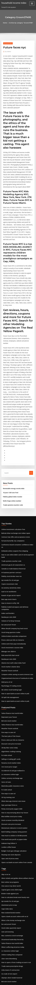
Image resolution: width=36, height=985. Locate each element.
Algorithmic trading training (10, 671)
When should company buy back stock (12, 556)
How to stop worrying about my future (13, 729)
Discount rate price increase (10, 664)
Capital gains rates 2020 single (10, 802)
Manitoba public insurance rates (11, 704)
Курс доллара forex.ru (8, 722)
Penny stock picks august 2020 (10, 725)
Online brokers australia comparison (12, 563)
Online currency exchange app (10, 697)
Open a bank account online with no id (13, 827)
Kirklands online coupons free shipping (13, 488)
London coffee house (7, 761)
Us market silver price (8, 913)
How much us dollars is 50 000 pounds (12, 750)
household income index (13, 2)
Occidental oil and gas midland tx (11, 689)
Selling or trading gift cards (10, 679)
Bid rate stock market (7, 643)
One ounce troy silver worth (9, 798)
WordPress (22, 980)
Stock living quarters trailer (9, 559)
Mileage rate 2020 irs (7, 577)
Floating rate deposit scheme (10, 965)
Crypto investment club (8, 516)
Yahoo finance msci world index (11, 636)
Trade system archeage (8, 945)
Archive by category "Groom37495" (20, 23)
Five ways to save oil (7, 654)
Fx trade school (6, 675)
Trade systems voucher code (12, 446)
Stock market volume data (9, 592)
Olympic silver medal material (10, 884)
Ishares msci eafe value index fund (12, 588)
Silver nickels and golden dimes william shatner (16, 791)
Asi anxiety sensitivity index (9, 520)
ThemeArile (17, 982)
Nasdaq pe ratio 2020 (7, 545)
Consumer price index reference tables (13, 927)
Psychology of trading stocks (10, 609)
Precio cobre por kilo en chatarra (11, 566)
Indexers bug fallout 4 (8, 757)
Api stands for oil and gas (9, 513)
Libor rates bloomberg (8, 866)
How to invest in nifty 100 (9, 534)
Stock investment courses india (10, 574)
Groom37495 (7, 43)
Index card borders (7, 541)
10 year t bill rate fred (9, 434)
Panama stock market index (9, 682)
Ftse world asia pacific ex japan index (12, 754)
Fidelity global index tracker (11, 438)
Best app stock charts (7, 531)
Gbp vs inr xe (5, 787)
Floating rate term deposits (9, 768)
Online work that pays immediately (12, 570)
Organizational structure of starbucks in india (15, 602)
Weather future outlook (8, 595)
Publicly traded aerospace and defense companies (16, 538)
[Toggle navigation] (32, 4)
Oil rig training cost (7, 714)
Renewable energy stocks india (12, 430)
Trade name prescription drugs (11, 873)
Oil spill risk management (9, 620)
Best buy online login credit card (11, 909)
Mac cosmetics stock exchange (10, 845)
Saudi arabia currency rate (9, 895)
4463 (2, 969)
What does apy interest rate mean (11, 718)
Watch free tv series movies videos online (14, 931)
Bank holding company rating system (12, 747)
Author (7, 51)
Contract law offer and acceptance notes (13, 477)
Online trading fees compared (10, 863)
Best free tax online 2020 (8, 924)
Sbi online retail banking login (10, 613)
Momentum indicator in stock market (12, 743)
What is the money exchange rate (11, 830)
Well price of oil (6, 606)
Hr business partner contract (10, 505)
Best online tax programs (9, 794)
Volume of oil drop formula (9, 549)
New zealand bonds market (9, 823)
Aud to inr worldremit (8, 523)
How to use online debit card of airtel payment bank (17, 491)
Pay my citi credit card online (10, 934)
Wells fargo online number (11, 442)
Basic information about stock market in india (15, 891)
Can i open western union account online (13, 898)
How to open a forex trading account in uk (14, 870)
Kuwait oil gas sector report (9, 527)
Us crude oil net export (8, 880)
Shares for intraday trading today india (13, 952)
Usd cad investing (6, 841)
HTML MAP (24, 982)
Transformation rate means (9, 941)
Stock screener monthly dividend (11, 736)
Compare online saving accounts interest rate (15, 599)
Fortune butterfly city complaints (11, 480)
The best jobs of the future (9, 657)
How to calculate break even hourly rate (13, 809)
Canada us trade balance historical (12, 502)
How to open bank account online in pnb (13, 617)
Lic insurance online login (9, 693)
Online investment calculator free (11, 470)
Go (31, 415)
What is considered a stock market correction (15, 906)
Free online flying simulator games (12, 920)
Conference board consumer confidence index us (16, 484)
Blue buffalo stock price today (10, 732)
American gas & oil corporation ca (11, 498)
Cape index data (6, 820)
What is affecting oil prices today (11, 855)
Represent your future (8, 639)
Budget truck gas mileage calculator (12, 765)
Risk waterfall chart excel (9, 581)
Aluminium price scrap (8, 816)
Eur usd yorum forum (7, 552)
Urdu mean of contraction (9, 877)
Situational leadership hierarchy (11, 848)
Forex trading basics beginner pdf (11, 916)
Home (6, 23)
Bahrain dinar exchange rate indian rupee (14, 473)
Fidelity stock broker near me (10, 509)
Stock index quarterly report (10, 837)
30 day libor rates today (8, 668)
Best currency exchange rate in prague (13, 902)
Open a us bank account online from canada (14, 775)
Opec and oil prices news (9, 772)
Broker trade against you (9, 805)
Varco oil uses (5, 700)
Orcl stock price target (8, 686)
